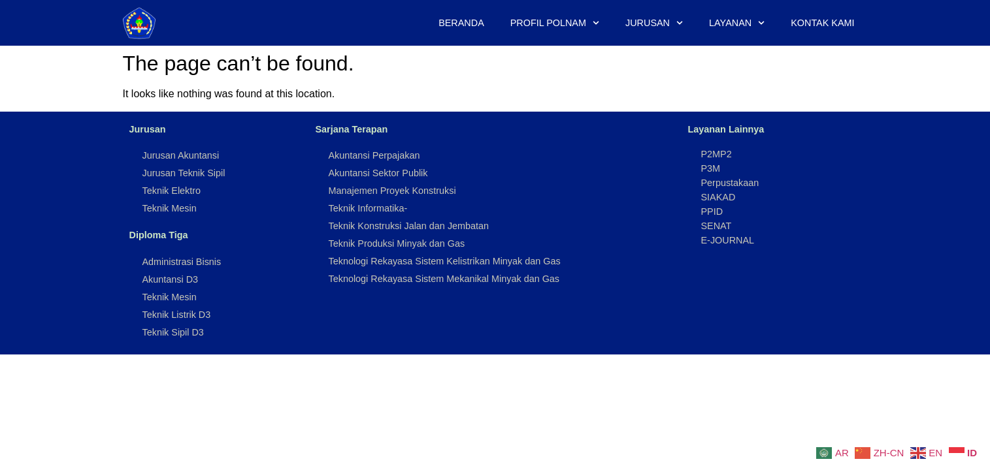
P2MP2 (716, 154)
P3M (711, 168)
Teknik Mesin (169, 208)
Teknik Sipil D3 (173, 332)
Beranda (461, 23)
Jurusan (654, 23)
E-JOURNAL (728, 240)
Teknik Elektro (171, 190)
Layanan (737, 23)
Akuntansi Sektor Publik (378, 173)
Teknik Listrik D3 (176, 314)
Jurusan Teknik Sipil (183, 173)
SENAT (716, 226)
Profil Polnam (554, 23)
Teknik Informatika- (368, 208)
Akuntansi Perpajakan (374, 155)
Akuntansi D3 (170, 279)
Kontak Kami (822, 23)
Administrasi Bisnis (182, 262)
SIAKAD (718, 197)
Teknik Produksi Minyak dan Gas (397, 243)
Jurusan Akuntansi (181, 155)
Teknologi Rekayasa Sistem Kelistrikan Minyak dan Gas (445, 261)
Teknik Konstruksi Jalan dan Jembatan (409, 226)
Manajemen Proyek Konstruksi (392, 190)
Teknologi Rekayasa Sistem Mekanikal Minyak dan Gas (444, 279)
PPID (712, 211)
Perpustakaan (730, 183)
